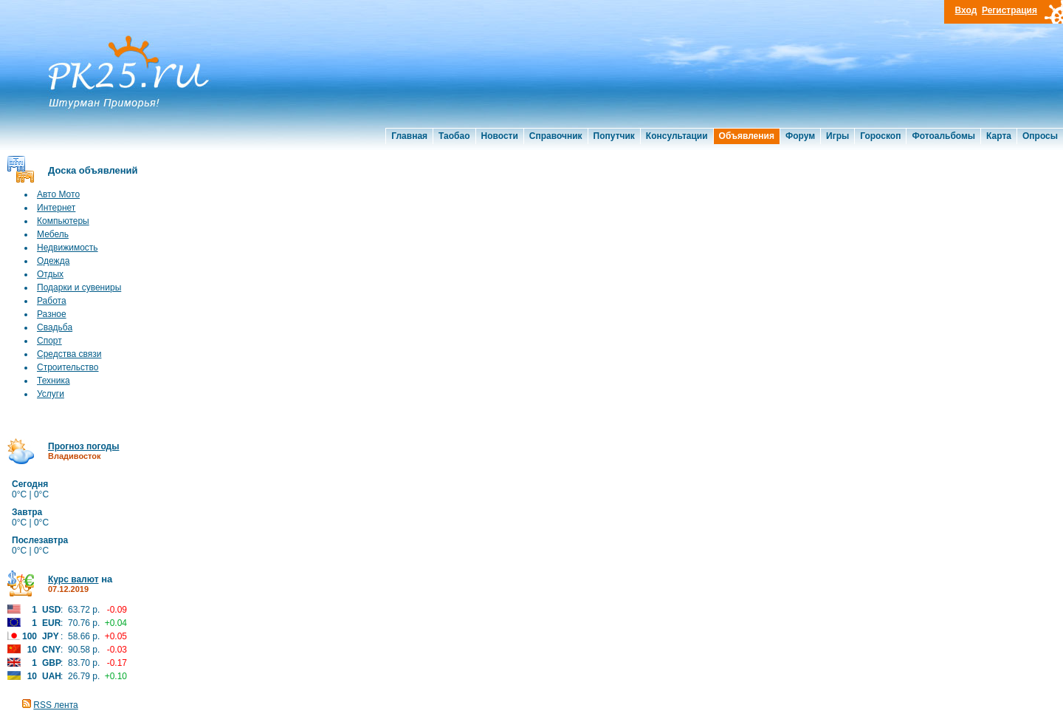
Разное (51, 314)
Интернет (56, 207)
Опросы (1040, 136)
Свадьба (54, 327)
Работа (51, 301)
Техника (53, 380)
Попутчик (614, 136)
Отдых (50, 274)
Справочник (555, 136)
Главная (409, 136)
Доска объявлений (93, 170)
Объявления (746, 136)
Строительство (68, 367)
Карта (998, 136)
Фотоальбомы (943, 136)
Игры (837, 136)
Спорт (49, 341)
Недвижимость (67, 247)
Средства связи (69, 354)
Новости (499, 136)
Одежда (53, 261)
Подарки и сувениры (79, 287)
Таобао (453, 136)
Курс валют (73, 579)
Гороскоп (880, 136)
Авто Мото (58, 194)
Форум (800, 136)
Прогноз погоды (83, 446)
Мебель (53, 234)
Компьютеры (63, 221)
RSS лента (55, 705)
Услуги (50, 394)
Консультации (677, 136)
